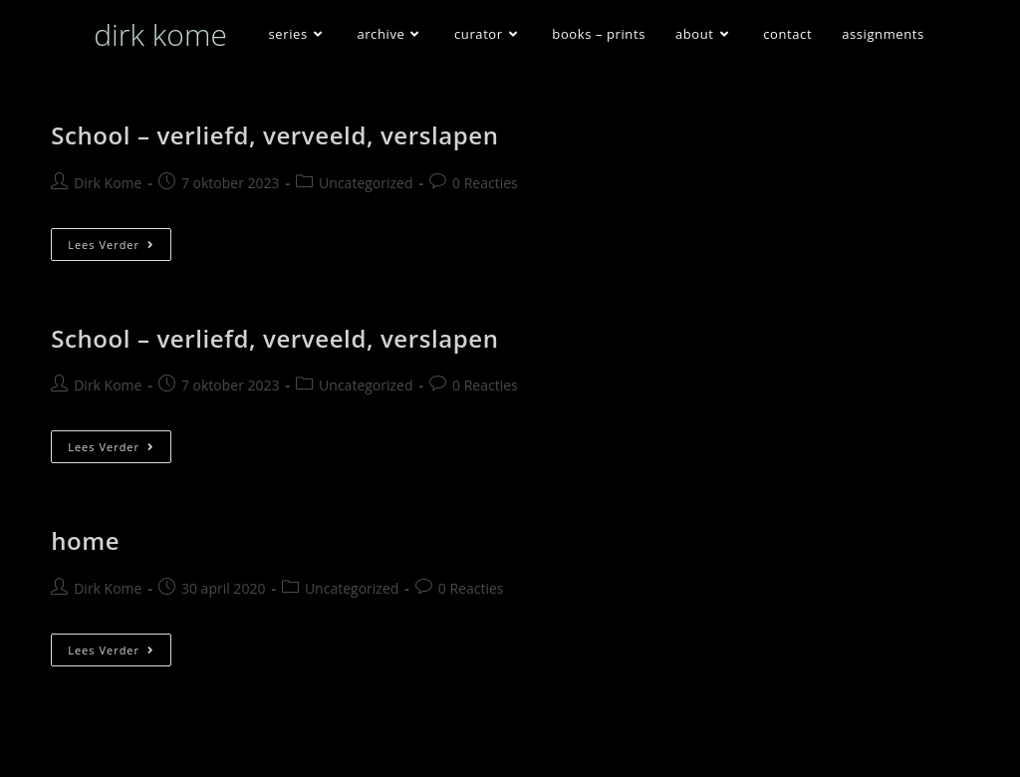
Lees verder (119, 248)
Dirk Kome (107, 182)
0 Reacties (485, 182)
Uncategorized (365, 182)
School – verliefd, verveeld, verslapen (274, 135)
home (85, 540)
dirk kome (160, 34)
